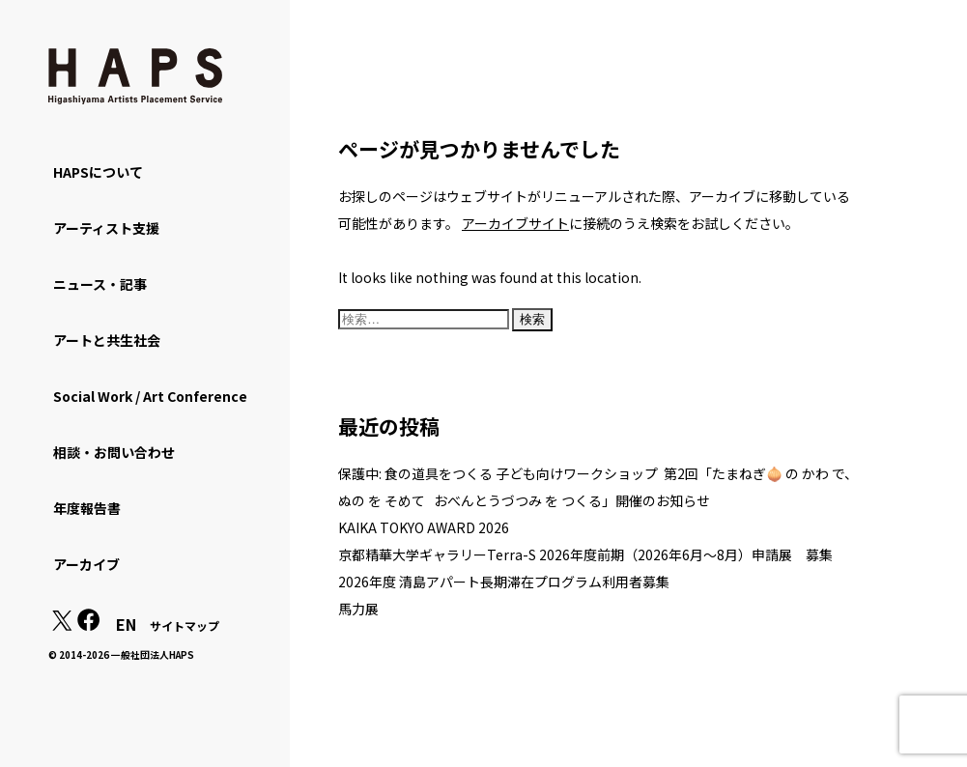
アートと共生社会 (106, 340)
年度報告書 (87, 508)
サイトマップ (184, 625)
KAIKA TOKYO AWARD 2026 (423, 527)
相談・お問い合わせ (114, 452)
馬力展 (358, 608)
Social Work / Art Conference (150, 396)
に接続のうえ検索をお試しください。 (630, 223)
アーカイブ (86, 564)
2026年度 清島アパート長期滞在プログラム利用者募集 (503, 581)
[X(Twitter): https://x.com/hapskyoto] (61, 625)
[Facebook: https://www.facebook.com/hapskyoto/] (88, 625)
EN (126, 624)
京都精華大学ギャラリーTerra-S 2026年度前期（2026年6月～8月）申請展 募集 (585, 554)
